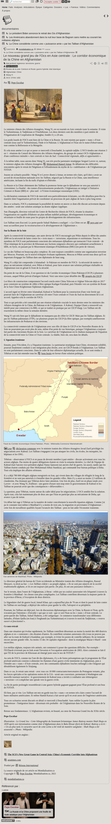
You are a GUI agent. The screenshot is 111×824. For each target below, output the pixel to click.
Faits (11, 7)
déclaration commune (26, 448)
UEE (18, 78)
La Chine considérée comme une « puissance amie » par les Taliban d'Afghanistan (49, 44)
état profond (11, 63)
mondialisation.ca (26, 49)
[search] (20, 1)
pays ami (94, 222)
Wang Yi (9, 75)
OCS (8, 78)
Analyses (18, 7)
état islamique (55, 69)
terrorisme (30, 63)
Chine (19, 72)
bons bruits (46, 353)
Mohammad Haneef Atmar (59, 164)
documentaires (10, 28)
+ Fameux (73, 7)
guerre (37, 63)
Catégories (48, 7)
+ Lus (65, 7)
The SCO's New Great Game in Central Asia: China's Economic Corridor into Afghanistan (52, 754)
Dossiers (58, 7)
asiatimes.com (14, 760)
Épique (39, 7)
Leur (8, 448)
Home (4, 7)
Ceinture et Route (28, 69)
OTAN (13, 78)
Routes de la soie (13, 69)
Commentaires (93, 7)
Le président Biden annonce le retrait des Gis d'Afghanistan (37, 33)
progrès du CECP (93, 276)
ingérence (21, 63)
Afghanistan (11, 72)
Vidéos (82, 7)
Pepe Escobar (12, 66)
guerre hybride (42, 69)
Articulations (29, 7)
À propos (6, 11)
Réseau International (28, 765)
